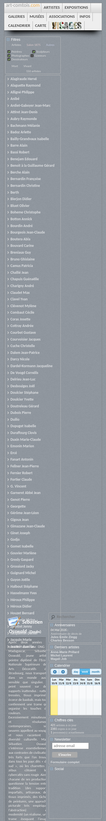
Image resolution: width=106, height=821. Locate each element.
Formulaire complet (65, 762)
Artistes (16, 44)
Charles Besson (62, 640)
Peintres (17, 51)
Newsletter (63, 739)
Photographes (20, 55)
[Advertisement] (76, 796)
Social (59, 769)
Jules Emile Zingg (64, 637)
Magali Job (59, 658)
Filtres (15, 40)
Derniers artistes (67, 647)
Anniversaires (65, 625)
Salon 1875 (33, 44)
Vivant (27, 66)
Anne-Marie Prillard (65, 652)
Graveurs (40, 55)
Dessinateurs (20, 59)
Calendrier (62, 666)
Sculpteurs (43, 51)
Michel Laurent (62, 655)
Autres (50, 44)
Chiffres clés (64, 720)
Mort (15, 66)
